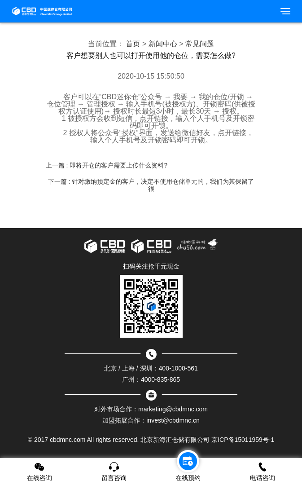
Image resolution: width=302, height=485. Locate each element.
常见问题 (199, 44)
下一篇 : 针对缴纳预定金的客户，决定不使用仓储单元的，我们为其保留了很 (151, 185)
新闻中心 (163, 44)
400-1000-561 (178, 368)
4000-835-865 (160, 379)
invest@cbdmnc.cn (172, 420)
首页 (133, 44)
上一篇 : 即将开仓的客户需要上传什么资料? (106, 165)
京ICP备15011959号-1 (242, 439)
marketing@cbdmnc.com (173, 409)
